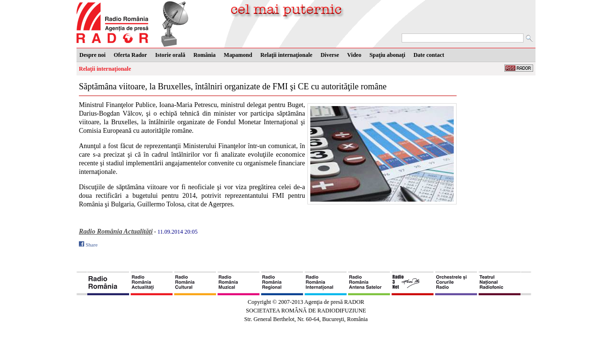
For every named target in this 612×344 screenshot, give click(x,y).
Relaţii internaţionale (105, 68)
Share (92, 244)
